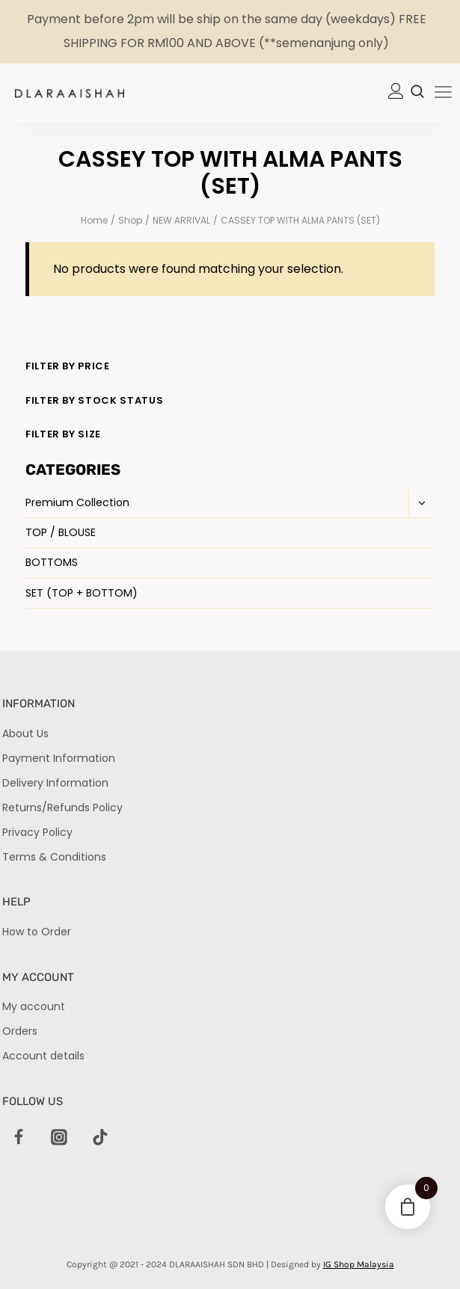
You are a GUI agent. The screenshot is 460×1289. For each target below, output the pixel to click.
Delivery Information (55, 782)
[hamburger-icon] (443, 93)
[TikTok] (100, 1138)
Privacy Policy (37, 832)
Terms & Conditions (54, 856)
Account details (43, 1055)
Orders (19, 1031)
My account (33, 1006)
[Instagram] (59, 1138)
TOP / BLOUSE (60, 532)
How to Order (36, 931)
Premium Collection (77, 502)
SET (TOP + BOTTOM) (81, 592)
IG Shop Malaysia (358, 1264)
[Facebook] (18, 1138)
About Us (25, 733)
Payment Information (58, 758)
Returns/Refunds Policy (62, 807)
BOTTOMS (51, 562)
